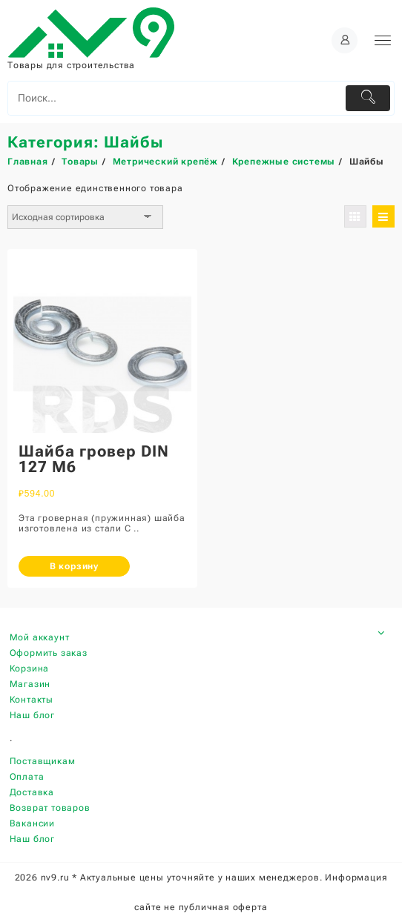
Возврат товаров (50, 808)
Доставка (32, 792)
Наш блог (32, 715)
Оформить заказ (49, 653)
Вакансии (32, 823)
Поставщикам (43, 761)
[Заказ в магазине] (85, 217)
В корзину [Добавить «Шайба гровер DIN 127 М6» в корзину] (74, 566)
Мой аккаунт (40, 637)
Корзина (30, 668)
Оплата (27, 777)
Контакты (31, 699)
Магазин (30, 684)
